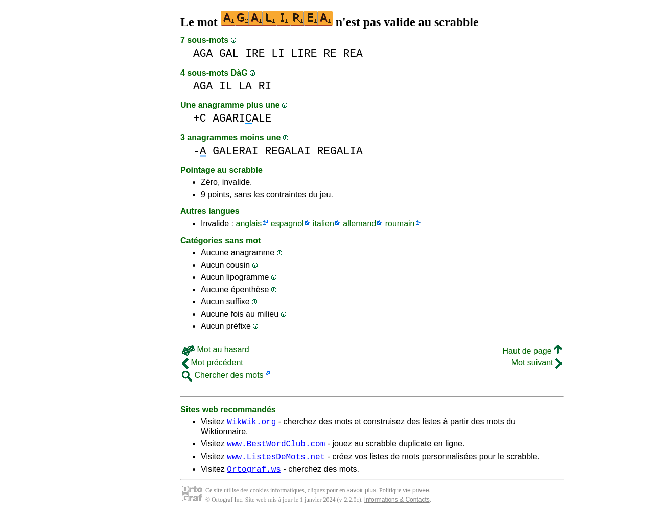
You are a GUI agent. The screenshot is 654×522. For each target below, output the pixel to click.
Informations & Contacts (397, 505)
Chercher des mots (223, 375)
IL (225, 86)
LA (245, 86)
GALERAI (235, 151)
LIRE (304, 53)
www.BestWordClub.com (276, 446)
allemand (359, 223)
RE (330, 53)
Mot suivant (536, 362)
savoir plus (361, 496)
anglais (249, 223)
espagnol (287, 223)
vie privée (416, 496)
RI (265, 86)
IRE (255, 53)
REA (353, 53)
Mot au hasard (215, 349)
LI (278, 53)
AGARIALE (242, 118)
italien (323, 223)
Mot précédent (212, 362)
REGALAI (287, 151)
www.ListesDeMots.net (276, 460)
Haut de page (532, 351)
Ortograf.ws (254, 475)
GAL (229, 53)
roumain (400, 223)
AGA (203, 53)
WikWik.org (251, 423)
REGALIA (339, 151)
